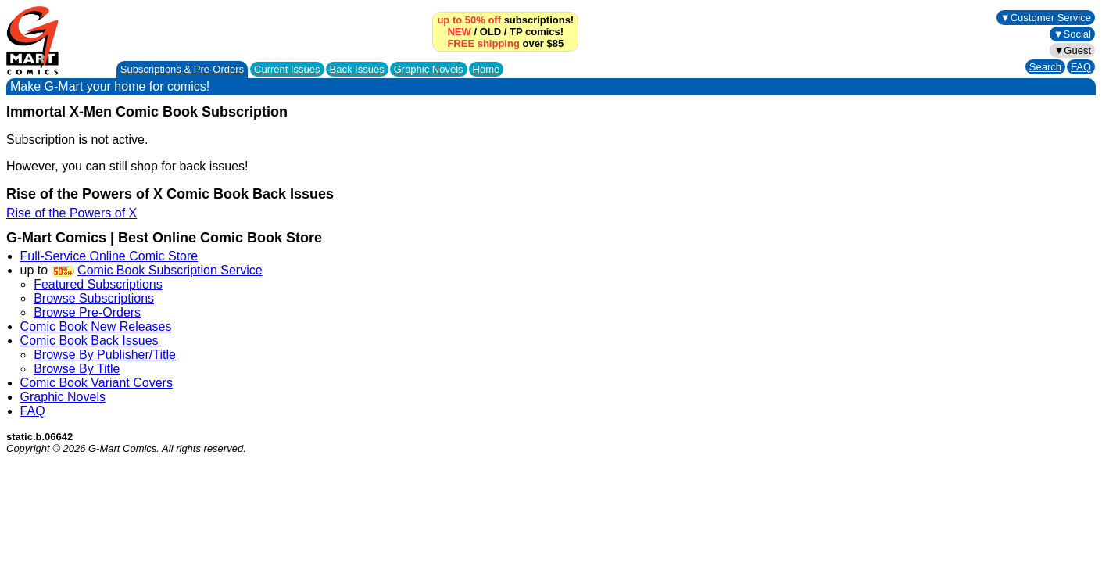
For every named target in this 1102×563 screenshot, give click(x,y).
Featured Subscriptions (98, 284)
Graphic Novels (428, 69)
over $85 (505, 43)
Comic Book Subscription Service (170, 270)
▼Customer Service (1045, 17)
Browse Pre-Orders (87, 312)
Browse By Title (77, 368)
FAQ (1081, 67)
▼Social (1072, 34)
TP (516, 32)
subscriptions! (505, 20)
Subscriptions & (182, 69)
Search (1045, 67)
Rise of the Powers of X (71, 213)
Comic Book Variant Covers (96, 382)
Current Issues (287, 69)
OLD (490, 32)
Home (486, 69)
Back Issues (357, 69)
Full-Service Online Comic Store (109, 256)
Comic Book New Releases (96, 326)
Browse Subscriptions (94, 298)
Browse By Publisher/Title (105, 354)
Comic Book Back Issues (89, 340)
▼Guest (1072, 50)
